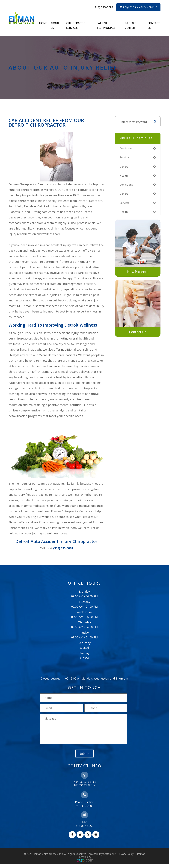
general (125, 167)
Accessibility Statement (102, 854)
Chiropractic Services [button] (75, 25)
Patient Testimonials (106, 25)
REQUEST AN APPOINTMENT (140, 7)
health (124, 176)
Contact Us (154, 25)
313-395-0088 (84, 806)
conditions (127, 148)
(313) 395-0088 (103, 7)
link (117, 222)
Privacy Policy (125, 854)
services (125, 157)
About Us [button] (55, 25)
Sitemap (140, 854)
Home (43, 23)
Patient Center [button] (131, 25)
